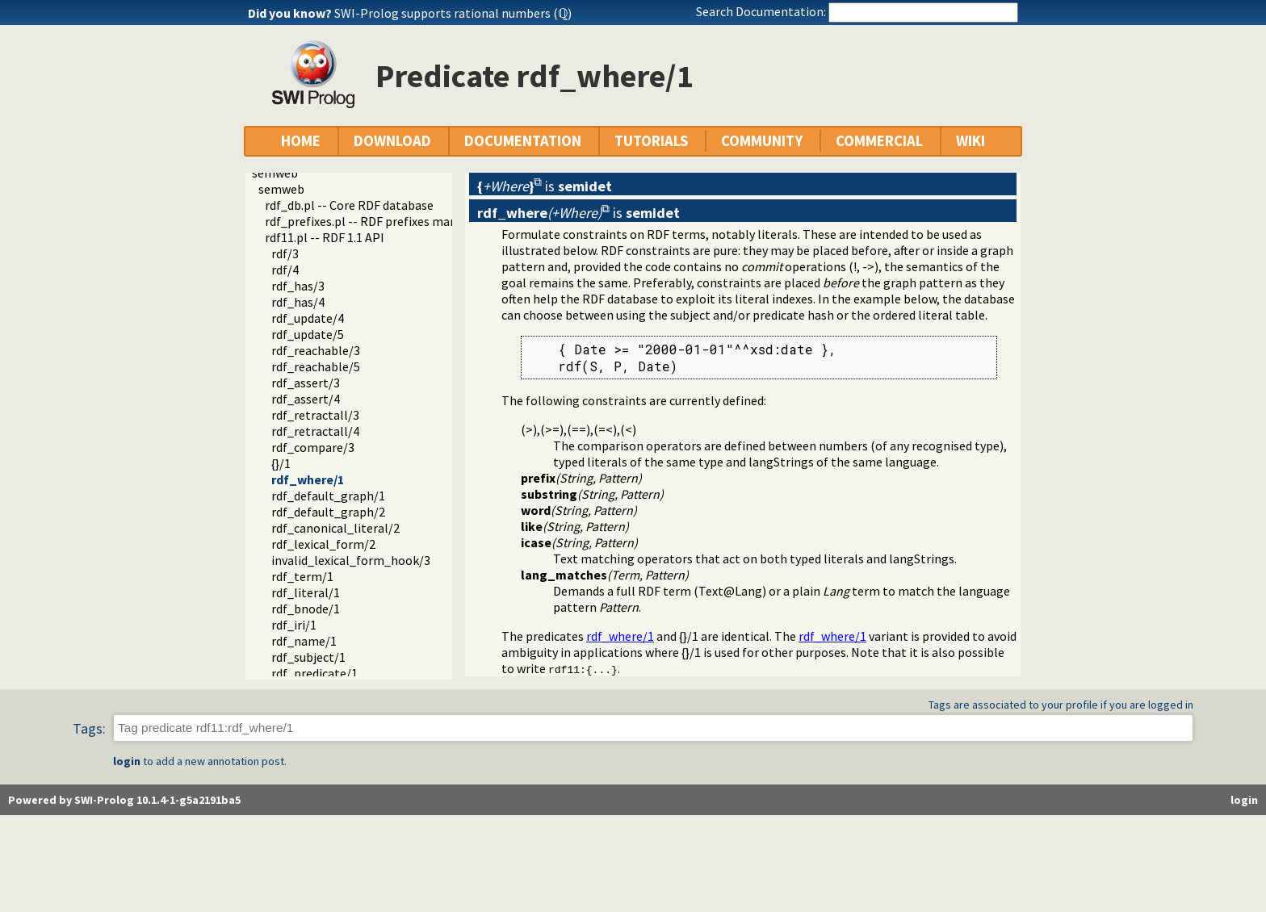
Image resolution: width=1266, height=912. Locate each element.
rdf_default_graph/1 (328, 495)
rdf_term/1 (302, 576)
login (126, 761)
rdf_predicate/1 (314, 673)
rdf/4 (285, 269)
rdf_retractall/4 (315, 431)
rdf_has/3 (298, 286)
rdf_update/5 (307, 334)
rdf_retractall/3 (315, 415)
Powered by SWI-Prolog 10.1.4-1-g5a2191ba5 (124, 800)
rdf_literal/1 (305, 592)
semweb (275, 173)
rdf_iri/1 (293, 625)
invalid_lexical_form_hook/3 (350, 560)
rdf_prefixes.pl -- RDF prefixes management (386, 221)
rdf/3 (285, 253)
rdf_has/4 (298, 302)
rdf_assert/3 (305, 382)
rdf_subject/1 (308, 657)
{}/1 (281, 463)
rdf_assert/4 (305, 399)
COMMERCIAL (879, 141)
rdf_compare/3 (312, 447)
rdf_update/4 (307, 318)
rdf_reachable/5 (315, 366)
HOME (301, 141)
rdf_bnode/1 (305, 608)
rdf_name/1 (304, 641)
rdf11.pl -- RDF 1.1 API (324, 237)
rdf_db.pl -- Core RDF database (349, 205)
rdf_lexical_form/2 (323, 544)
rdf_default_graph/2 (328, 512)
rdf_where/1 (307, 479)
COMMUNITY (762, 141)
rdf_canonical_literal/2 (335, 528)
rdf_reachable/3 (315, 350)
